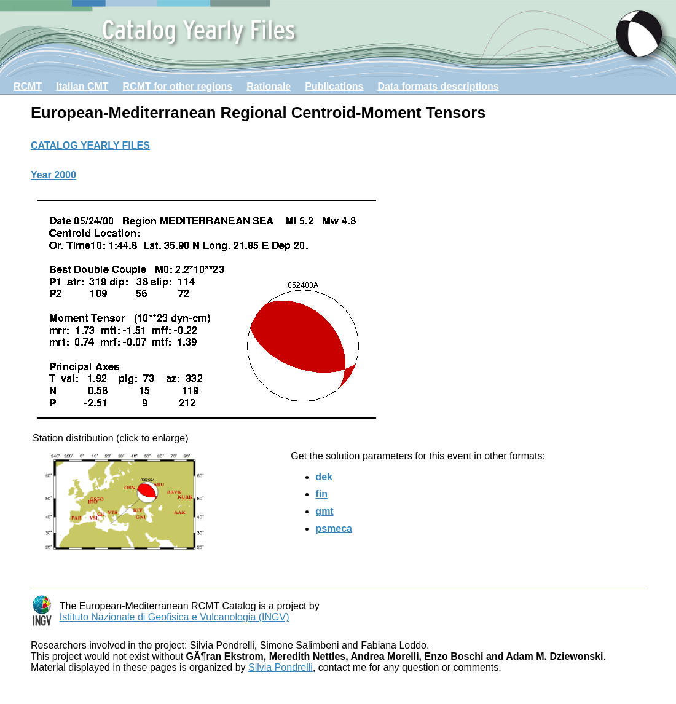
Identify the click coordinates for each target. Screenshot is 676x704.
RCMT (28, 86)
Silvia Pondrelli (280, 667)
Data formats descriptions (437, 86)
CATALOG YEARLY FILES (90, 145)
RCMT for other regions (178, 86)
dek (323, 477)
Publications (334, 86)
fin (321, 494)
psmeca (333, 528)
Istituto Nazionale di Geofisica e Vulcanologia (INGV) (174, 617)
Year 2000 (53, 175)
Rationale (268, 86)
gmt (324, 511)
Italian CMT (82, 86)
